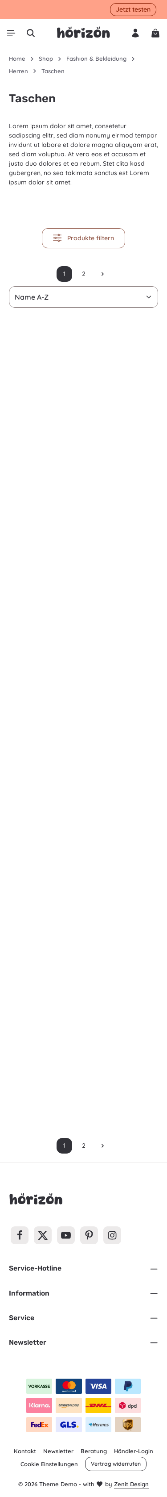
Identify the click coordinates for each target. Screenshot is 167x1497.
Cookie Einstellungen (49, 1464)
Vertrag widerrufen (116, 1463)
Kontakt (25, 1451)
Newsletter (58, 1451)
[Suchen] (31, 33)
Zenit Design (131, 1484)
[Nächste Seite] (102, 274)
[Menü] (11, 33)
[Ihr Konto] (135, 33)
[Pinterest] (89, 1235)
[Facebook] (20, 1235)
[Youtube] (66, 1235)
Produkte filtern (83, 238)
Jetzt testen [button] (133, 9)
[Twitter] (43, 1235)
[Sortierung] (83, 297)
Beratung (94, 1451)
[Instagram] (112, 1235)
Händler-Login (133, 1451)
